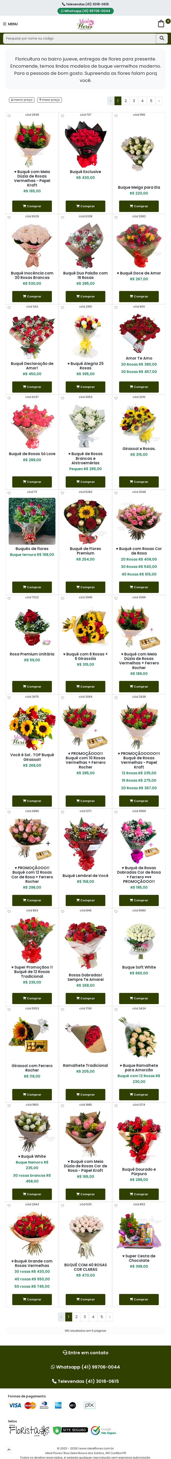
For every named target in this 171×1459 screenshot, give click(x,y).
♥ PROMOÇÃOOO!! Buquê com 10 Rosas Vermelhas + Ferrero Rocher (86, 760)
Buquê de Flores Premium (85, 550)
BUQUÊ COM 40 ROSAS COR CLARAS (85, 1267)
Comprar (32, 206)
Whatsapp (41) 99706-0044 (85, 11)
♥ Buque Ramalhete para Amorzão (139, 1067)
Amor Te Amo (139, 358)
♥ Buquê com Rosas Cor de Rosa (139, 550)
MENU (10, 24)
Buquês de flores (32, 548)
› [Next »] (109, 1316)
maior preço (49, 100)
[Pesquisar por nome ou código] (79, 38)
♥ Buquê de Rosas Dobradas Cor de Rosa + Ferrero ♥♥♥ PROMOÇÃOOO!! (139, 875)
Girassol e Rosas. (139, 448)
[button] (9, 1449)
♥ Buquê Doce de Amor (139, 273)
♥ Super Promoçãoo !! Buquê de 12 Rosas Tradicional (32, 971)
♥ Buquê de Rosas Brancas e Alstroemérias (85, 458)
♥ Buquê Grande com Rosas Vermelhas (32, 1263)
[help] (9, 116)
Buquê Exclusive (85, 172)
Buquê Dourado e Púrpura (139, 1171)
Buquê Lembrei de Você (85, 875)
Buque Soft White (139, 967)
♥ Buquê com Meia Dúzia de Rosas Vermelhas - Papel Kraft (32, 179)
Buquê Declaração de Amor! (32, 365)
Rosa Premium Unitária (32, 654)
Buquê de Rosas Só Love (32, 454)
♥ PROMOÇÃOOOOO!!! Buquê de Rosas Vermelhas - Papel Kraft (139, 760)
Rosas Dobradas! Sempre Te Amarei (85, 977)
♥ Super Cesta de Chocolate (139, 1258)
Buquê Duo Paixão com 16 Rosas (85, 275)
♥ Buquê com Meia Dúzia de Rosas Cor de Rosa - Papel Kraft (85, 1166)
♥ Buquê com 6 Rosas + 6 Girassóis (85, 656)
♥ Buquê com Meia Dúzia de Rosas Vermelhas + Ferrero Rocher (139, 661)
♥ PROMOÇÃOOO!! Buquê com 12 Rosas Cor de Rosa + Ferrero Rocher (32, 875)
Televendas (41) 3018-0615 (85, 4)
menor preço (22, 100)
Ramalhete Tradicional (85, 1065)
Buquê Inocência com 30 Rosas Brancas (32, 275)
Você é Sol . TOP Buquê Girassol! (32, 757)
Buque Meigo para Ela (139, 187)
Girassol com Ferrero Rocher (32, 1067)
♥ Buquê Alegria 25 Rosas (85, 365)
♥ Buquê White (32, 1156)
